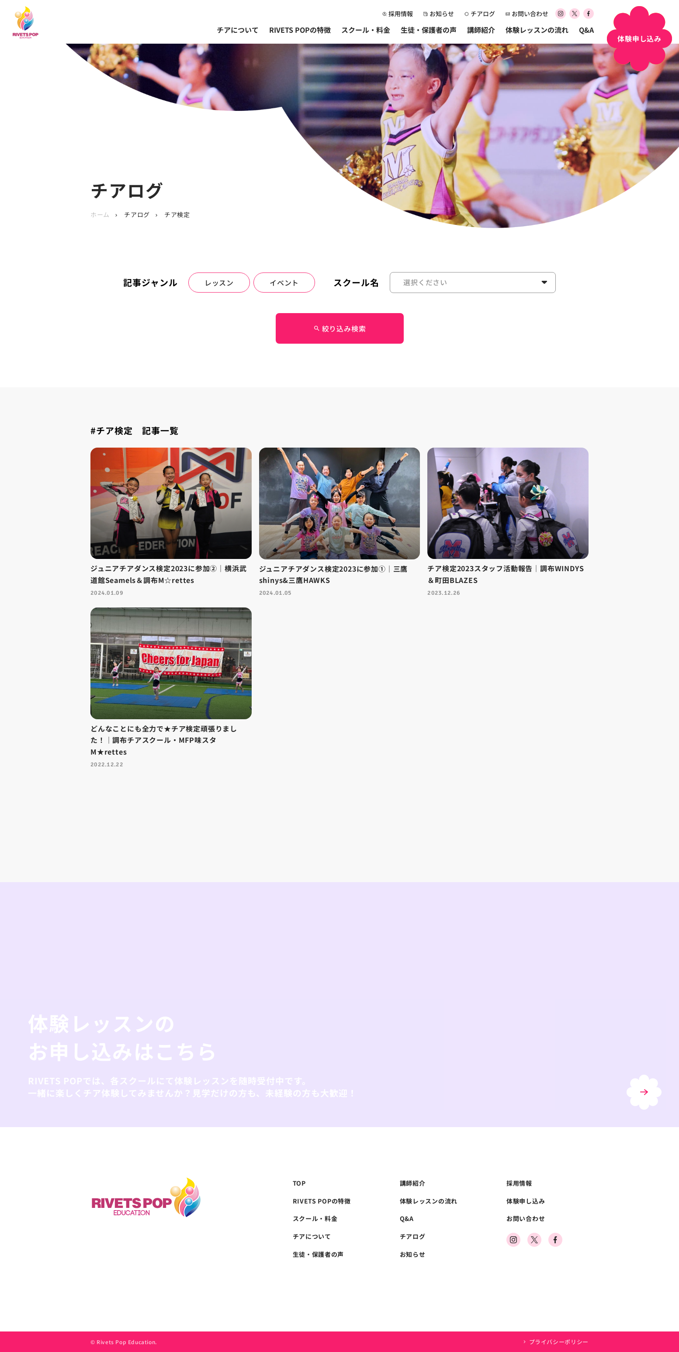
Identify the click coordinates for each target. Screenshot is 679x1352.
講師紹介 (481, 29)
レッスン (219, 282)
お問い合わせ (527, 13)
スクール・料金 (365, 29)
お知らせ (438, 13)
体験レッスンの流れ (537, 29)
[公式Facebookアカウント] (588, 14)
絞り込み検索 (339, 328)
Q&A (586, 29)
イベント (284, 282)
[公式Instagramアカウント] (560, 14)
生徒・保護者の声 (429, 29)
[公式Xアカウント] (574, 14)
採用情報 (397, 13)
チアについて (238, 29)
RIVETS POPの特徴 (300, 29)
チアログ (479, 13)
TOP (299, 1183)
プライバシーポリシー (559, 1342)
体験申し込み (525, 1201)
